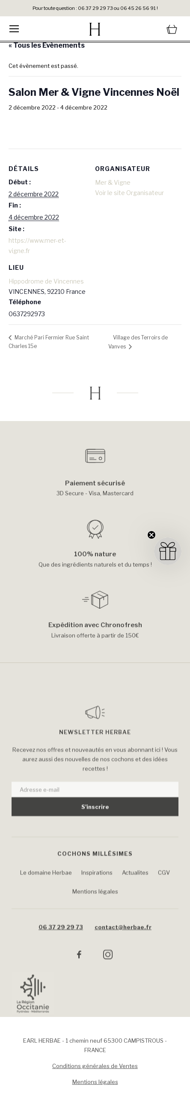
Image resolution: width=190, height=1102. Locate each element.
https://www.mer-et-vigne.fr (37, 245)
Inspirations (97, 885)
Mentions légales (95, 904)
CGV (164, 885)
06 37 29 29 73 (61, 940)
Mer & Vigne (113, 182)
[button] (167, 551)
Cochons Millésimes (95, 867)
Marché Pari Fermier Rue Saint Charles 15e (49, 341)
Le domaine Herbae (46, 885)
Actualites (135, 885)
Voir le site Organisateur (129, 192)
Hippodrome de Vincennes (46, 281)
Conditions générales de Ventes (95, 1068)
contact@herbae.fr (123, 940)
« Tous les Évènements (47, 45)
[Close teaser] (151, 535)
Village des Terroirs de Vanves (138, 342)
